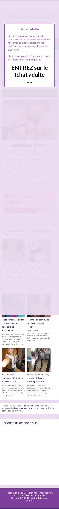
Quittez (29, 82)
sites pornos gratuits (23, 408)
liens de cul (28, 405)
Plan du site (29, 501)
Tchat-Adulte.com (15, 492)
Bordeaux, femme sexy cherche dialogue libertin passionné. (38, 378)
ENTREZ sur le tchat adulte (29, 71)
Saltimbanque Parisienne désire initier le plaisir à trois (13, 378)
